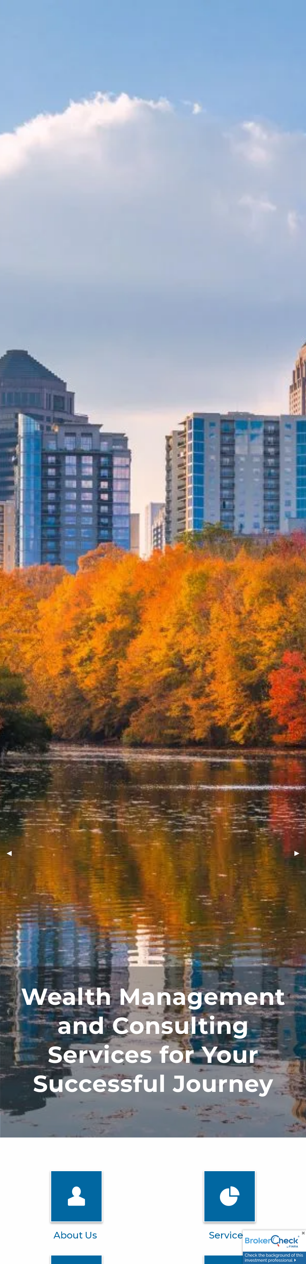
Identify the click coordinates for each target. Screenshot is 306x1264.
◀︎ (12, 853)
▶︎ (300, 853)
